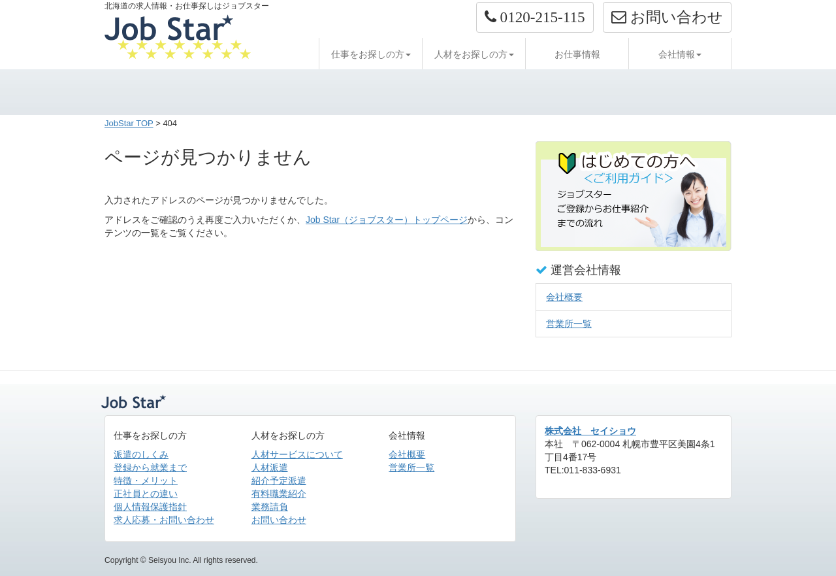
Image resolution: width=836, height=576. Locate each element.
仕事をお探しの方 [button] (371, 54)
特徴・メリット (146, 480)
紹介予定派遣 (278, 480)
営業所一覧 (569, 323)
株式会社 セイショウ (590, 431)
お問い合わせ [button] (667, 16)
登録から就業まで (150, 467)
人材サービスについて (297, 454)
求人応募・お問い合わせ (164, 520)
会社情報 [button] (679, 54)
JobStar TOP (128, 123)
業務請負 (269, 506)
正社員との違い (146, 493)
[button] (535, 17)
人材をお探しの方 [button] (474, 54)
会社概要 (564, 297)
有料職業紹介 (278, 493)
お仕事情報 (577, 54)
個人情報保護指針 (150, 506)
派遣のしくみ (141, 454)
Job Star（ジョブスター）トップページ (387, 219)
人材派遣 (269, 467)
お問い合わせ (278, 520)
